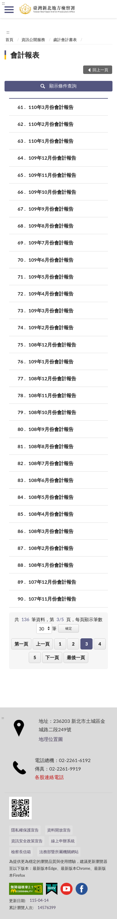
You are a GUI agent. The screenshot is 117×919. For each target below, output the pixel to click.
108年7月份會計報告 (50, 463)
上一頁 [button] (43, 643)
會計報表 (24, 54)
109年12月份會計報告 (52, 157)
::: (3, 3)
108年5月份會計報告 (50, 496)
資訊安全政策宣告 (27, 840)
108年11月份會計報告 (52, 395)
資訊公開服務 (33, 39)
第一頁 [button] (21, 643)
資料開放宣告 (59, 830)
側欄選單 (9, 9)
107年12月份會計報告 (52, 581)
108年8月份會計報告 (50, 446)
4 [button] (100, 643)
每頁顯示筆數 (88, 619)
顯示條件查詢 (58, 85)
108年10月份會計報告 (52, 412)
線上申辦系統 (63, 840)
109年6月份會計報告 (50, 259)
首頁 (9, 39)
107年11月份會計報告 (52, 598)
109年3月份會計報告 (50, 310)
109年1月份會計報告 (50, 361)
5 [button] (35, 657)
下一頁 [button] (52, 657)
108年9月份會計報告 (50, 429)
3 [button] (86, 643)
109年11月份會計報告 (52, 174)
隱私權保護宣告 (25, 830)
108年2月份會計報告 (50, 547)
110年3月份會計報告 (50, 107)
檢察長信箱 (21, 851)
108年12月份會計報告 (52, 344)
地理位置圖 (51, 739)
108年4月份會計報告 (50, 513)
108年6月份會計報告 (50, 480)
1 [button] (60, 643)
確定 (68, 628)
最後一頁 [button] (76, 657)
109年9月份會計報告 (50, 208)
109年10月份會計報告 (52, 191)
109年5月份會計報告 (50, 276)
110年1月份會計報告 (50, 140)
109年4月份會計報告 (50, 293)
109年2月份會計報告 (50, 327)
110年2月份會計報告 (50, 123)
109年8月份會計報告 (50, 225)
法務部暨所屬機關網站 (59, 851)
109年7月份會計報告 (50, 242)
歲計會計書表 (65, 39)
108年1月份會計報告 (50, 564)
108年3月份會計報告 (50, 531)
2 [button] (73, 643)
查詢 (108, 9)
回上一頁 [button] (100, 69)
